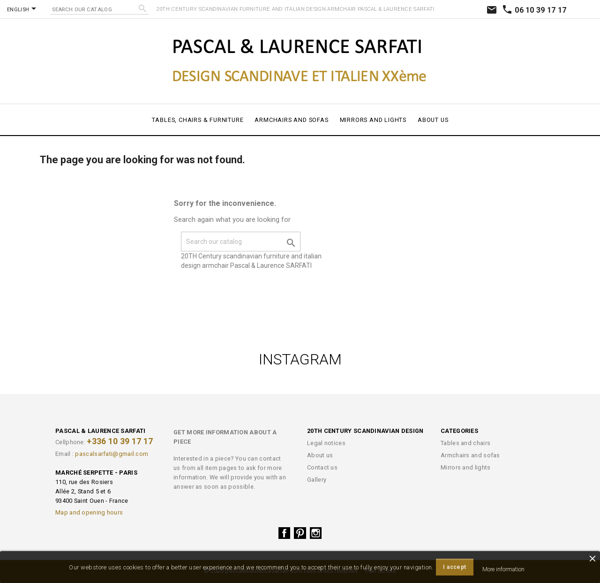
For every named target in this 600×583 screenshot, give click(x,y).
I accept (454, 567)
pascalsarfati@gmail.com (111, 453)
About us (433, 119)
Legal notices (326, 443)
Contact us (322, 467)
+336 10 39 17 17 (120, 441)
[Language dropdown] (23, 9)
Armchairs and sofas (291, 119)
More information (503, 569)
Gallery (316, 479)
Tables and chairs (465, 443)
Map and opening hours (89, 512)
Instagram (316, 533)
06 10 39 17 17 (534, 10)
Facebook (284, 533)
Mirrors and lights (373, 119)
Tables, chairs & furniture (198, 119)
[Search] (99, 9)
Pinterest (300, 533)
